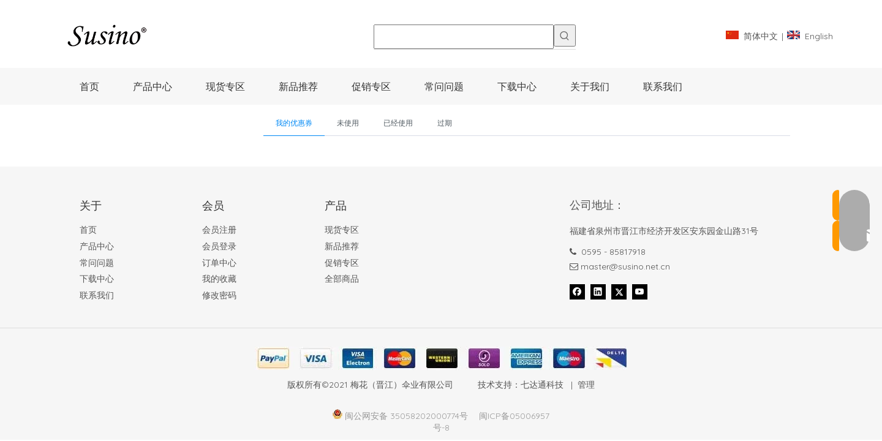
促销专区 (342, 262)
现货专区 (342, 229)
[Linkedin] (598, 292)
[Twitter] (619, 292)
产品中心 (97, 246)
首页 (88, 229)
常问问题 (97, 262)
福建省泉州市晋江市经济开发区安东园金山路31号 (664, 230)
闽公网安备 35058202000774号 (406, 415)
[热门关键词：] (565, 35)
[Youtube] (639, 292)
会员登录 (219, 246)
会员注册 (219, 229)
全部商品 (342, 278)
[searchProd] (464, 36)
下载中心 (97, 278)
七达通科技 (542, 384)
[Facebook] (577, 292)
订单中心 (219, 262)
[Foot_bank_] (441, 358)
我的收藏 (219, 278)
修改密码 (219, 295)
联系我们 (97, 295)
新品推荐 (342, 246)
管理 (586, 384)
